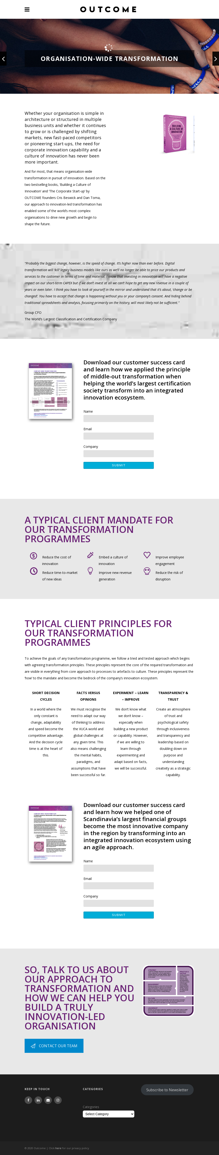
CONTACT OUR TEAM (54, 1045)
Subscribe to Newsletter (167, 1089)
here (58, 1148)
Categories (91, 1107)
